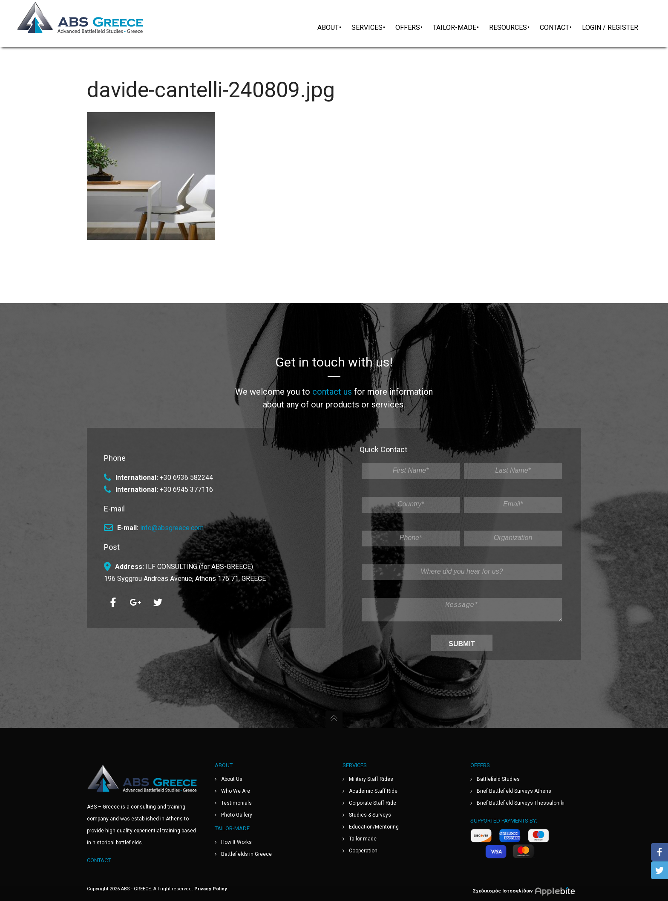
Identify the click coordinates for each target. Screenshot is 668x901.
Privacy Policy (210, 889)
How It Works (236, 842)
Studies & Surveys (370, 815)
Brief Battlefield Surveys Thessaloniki (520, 803)
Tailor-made (363, 839)
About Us (231, 779)
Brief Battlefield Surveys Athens (514, 791)
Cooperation (363, 851)
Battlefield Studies (498, 779)
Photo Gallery (236, 815)
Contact (99, 860)
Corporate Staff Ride (372, 803)
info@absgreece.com (172, 524)
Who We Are (235, 791)
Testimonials (236, 803)
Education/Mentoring (374, 827)
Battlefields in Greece (246, 854)
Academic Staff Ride (373, 791)
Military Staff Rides (371, 779)
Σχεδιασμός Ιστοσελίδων (527, 891)
